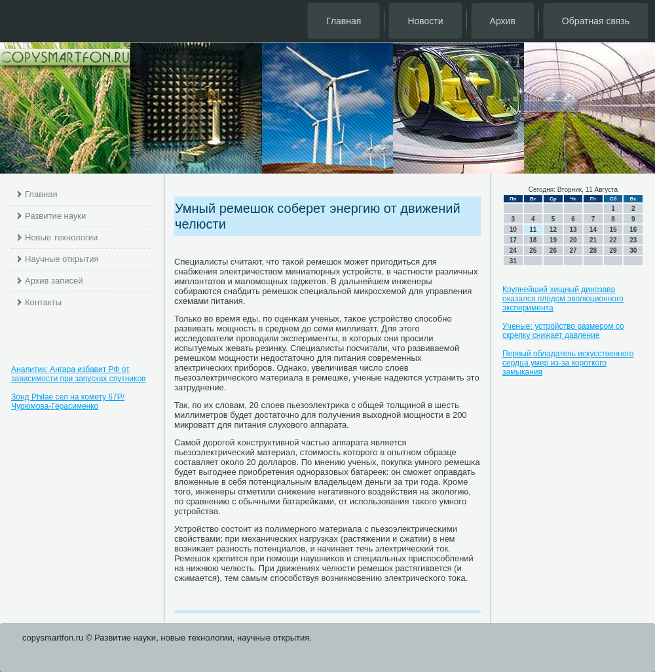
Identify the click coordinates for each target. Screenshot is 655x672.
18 (532, 240)
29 (613, 250)
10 (513, 229)
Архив (502, 21)
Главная (343, 21)
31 (513, 261)
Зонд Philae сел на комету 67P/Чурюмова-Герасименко (67, 401)
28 (593, 250)
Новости (425, 21)
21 (593, 240)
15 (613, 229)
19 (553, 240)
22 (613, 240)
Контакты (43, 302)
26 (553, 250)
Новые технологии (61, 237)
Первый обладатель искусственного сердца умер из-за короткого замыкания (567, 363)
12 (553, 229)
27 (572, 250)
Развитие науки (55, 216)
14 (593, 229)
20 (572, 240)
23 (633, 240)
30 (633, 250)
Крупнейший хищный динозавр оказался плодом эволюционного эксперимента (563, 298)
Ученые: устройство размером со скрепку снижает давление (563, 331)
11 (532, 229)
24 (513, 250)
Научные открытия (62, 259)
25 (532, 250)
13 (572, 229)
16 (633, 229)
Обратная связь (595, 21)
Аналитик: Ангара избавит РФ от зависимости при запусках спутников (78, 374)
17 (513, 240)
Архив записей (54, 281)
